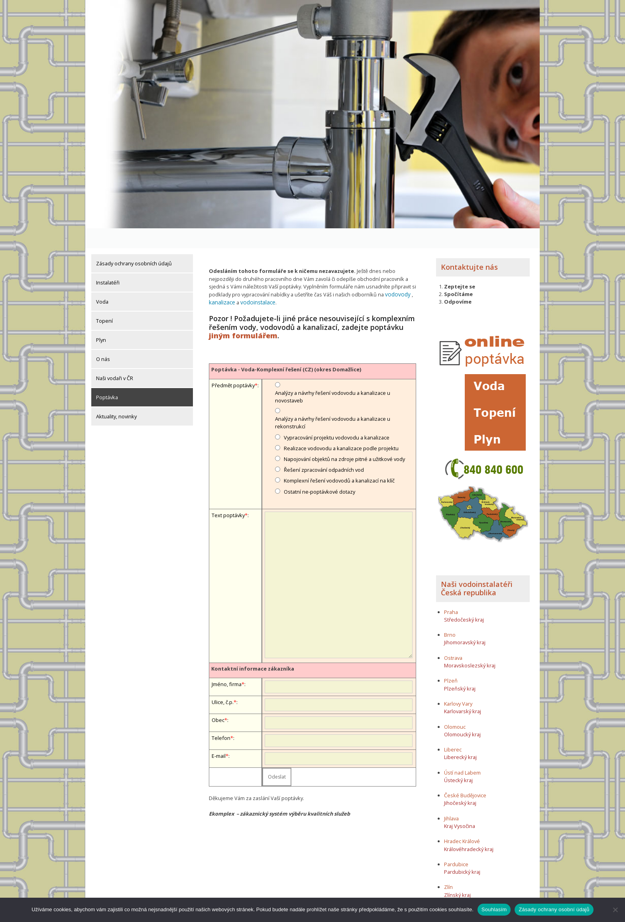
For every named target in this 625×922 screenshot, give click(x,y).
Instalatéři (108, 262)
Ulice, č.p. (223, 681)
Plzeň (451, 661)
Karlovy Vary (458, 683)
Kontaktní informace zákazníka (252, 647)
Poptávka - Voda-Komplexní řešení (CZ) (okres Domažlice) (286, 348)
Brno (450, 614)
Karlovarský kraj (462, 691)
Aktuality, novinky (116, 396)
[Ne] (615, 910)
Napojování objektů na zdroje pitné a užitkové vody (344, 438)
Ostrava (453, 637)
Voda (102, 281)
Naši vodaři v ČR (114, 358)
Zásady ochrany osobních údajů (134, 243)
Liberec (453, 729)
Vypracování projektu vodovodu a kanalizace (336, 416)
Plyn (101, 320)
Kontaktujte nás (469, 247)
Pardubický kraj (462, 851)
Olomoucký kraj (462, 714)
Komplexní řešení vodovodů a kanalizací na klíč (339, 459)
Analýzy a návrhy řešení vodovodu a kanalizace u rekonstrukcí (332, 401)
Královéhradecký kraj (468, 829)
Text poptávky (228, 494)
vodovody (396, 274)
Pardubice (456, 844)
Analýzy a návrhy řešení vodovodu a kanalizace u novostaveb (332, 375)
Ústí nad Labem (462, 752)
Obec (218, 699)
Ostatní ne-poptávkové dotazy (319, 470)
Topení (104, 300)
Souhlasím (494, 909)
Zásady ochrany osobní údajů (554, 909)
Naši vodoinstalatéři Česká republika (477, 568)
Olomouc (455, 706)
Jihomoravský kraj (464, 622)
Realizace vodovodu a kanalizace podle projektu (341, 427)
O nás (103, 339)
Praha (451, 592)
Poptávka (107, 377)
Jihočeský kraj (460, 783)
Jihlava (451, 798)
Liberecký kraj (460, 737)
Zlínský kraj (457, 875)
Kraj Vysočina (459, 806)
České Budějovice (465, 775)
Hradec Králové (462, 821)
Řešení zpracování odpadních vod (324, 449)
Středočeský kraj (464, 599)
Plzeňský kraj (460, 668)
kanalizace (221, 281)
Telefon (221, 717)
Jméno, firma (227, 663)
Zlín (448, 867)
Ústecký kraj (458, 760)
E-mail (219, 735)
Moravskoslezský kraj (469, 645)
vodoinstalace (255, 281)
